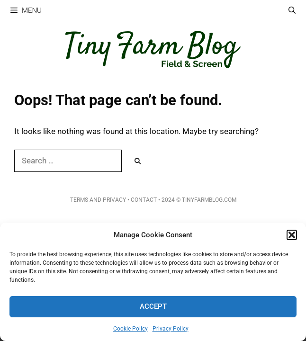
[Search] (138, 161)
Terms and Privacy (98, 200)
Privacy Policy (171, 328)
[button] (292, 235)
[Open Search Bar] (292, 10)
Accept (153, 306)
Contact (144, 200)
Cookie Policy (130, 328)
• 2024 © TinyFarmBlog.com (196, 200)
